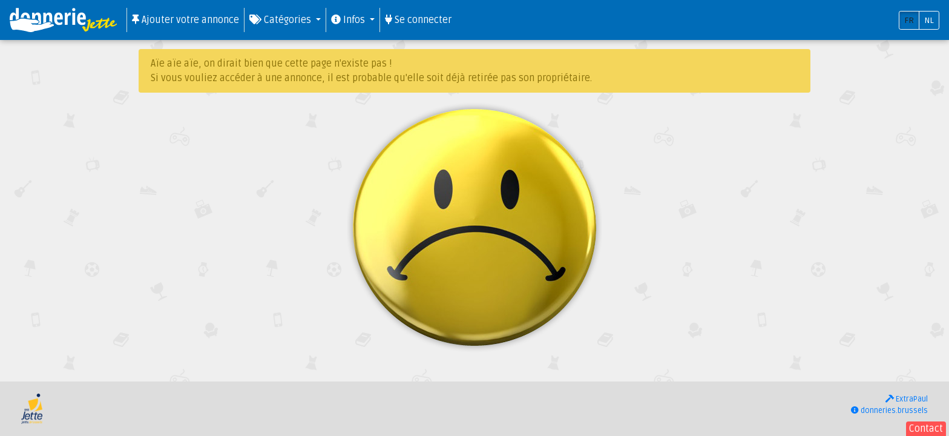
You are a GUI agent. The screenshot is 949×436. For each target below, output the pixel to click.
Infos (349, 20)
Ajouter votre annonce (185, 20)
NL (929, 20)
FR (909, 20)
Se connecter (418, 20)
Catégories (281, 20)
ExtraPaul (906, 399)
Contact (926, 429)
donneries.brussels (889, 410)
